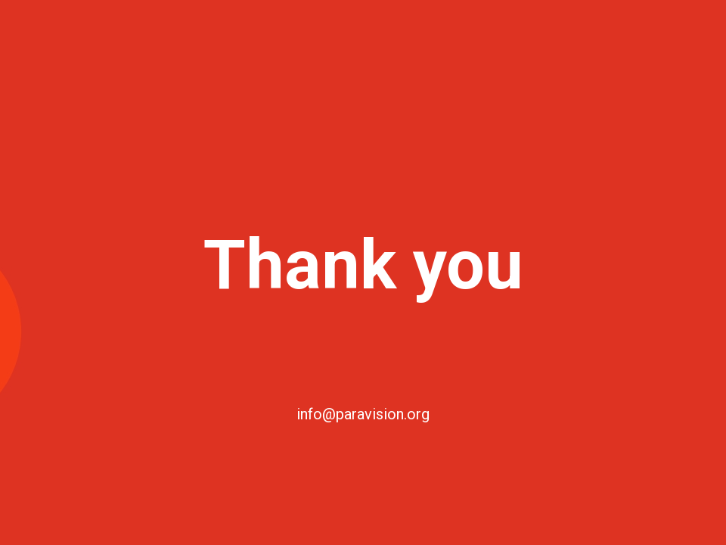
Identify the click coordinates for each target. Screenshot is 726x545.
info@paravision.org (363, 414)
